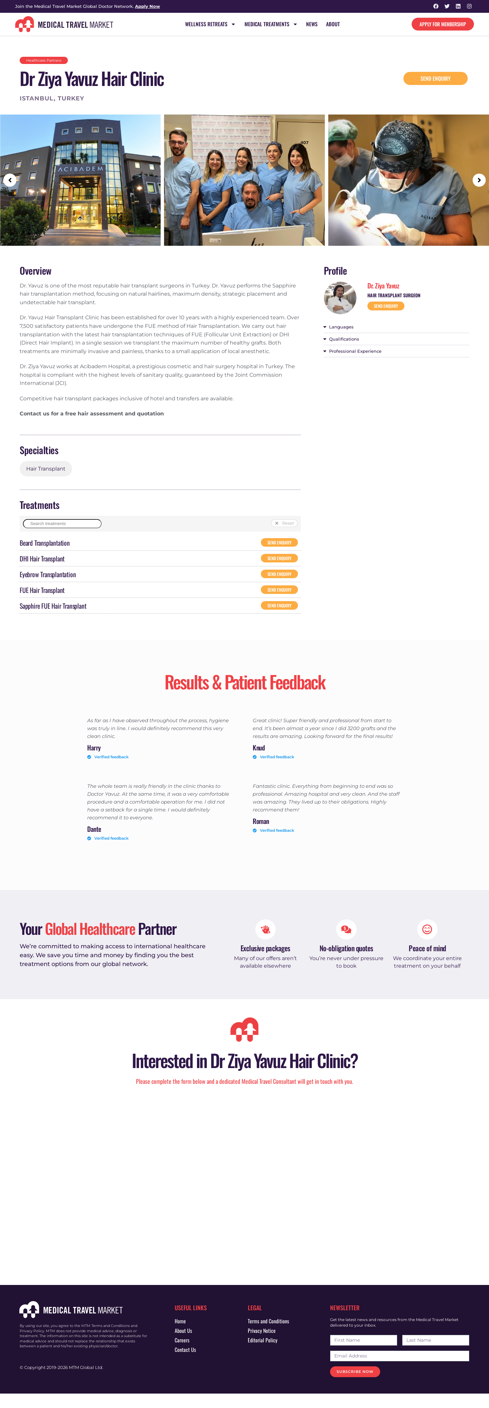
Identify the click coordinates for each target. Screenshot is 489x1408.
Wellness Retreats (210, 24)
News (312, 24)
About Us (183, 1345)
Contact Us (185, 1364)
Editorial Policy (262, 1354)
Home (180, 1335)
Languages (341, 327)
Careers (182, 1354)
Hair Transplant (46, 469)
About (333, 24)
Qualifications (344, 339)
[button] (9, 180)
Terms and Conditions (268, 1335)
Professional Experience (355, 351)
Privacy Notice (262, 1345)
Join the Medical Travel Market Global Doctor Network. (87, 6)
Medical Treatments (271, 24)
